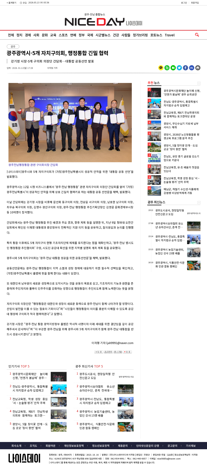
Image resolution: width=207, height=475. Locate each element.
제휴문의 (123, 445)
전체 (11, 34)
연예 (73, 34)
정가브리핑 (140, 34)
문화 (45, 34)
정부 (82, 34)
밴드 (177, 6)
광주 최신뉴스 (156, 202)
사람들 (125, 34)
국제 (90, 34)
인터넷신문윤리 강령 (147, 445)
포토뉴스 (156, 34)
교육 (53, 34)
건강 (116, 34)
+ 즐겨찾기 (11, 2)
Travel (170, 34)
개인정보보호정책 (74, 445)
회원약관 (50, 445)
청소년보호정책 (100, 445)
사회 (36, 34)
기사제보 (191, 445)
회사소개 (16, 445)
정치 (19, 34)
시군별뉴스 (102, 34)
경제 (28, 34)
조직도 (33, 445)
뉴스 (154, 82)
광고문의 (172, 445)
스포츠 (63, 34)
